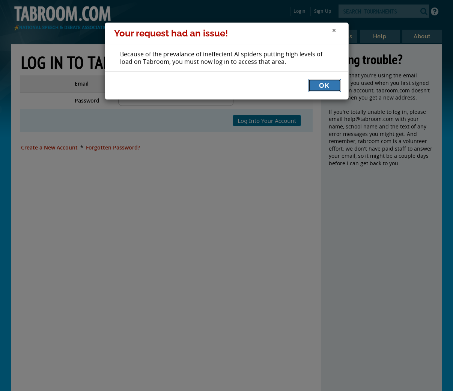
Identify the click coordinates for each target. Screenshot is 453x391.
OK (324, 85)
